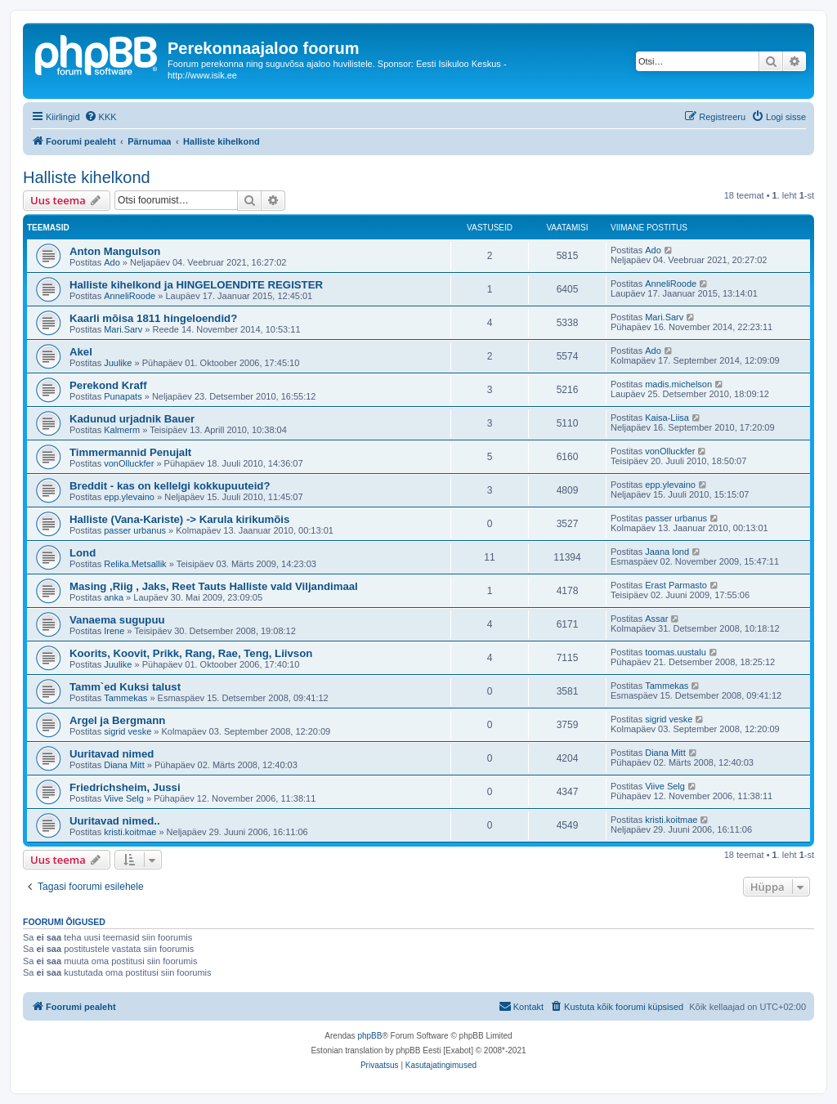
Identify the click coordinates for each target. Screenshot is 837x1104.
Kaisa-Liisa (667, 417)
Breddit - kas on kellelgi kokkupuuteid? (169, 486)
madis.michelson (678, 384)
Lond (82, 553)
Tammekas (125, 698)
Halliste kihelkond (86, 177)
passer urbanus (135, 530)
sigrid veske (127, 731)
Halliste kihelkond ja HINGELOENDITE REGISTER (196, 285)
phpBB (369, 1035)
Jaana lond (667, 551)
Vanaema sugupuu (117, 620)
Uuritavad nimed (111, 754)
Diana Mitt (124, 765)
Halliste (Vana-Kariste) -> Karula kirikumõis (179, 519)
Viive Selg (124, 798)
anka (113, 597)
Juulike (118, 363)
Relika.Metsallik (135, 564)
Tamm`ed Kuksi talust (125, 687)
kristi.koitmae (130, 832)
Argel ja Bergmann (117, 720)
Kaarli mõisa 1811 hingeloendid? (153, 318)
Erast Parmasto (676, 585)
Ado (112, 262)
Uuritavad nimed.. (114, 821)
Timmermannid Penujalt (130, 452)
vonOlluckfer (129, 463)
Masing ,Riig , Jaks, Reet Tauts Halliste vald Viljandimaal (213, 586)
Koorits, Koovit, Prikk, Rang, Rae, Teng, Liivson (190, 653)
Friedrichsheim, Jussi (125, 787)
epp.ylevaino (129, 497)
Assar (656, 619)
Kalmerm (122, 430)
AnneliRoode (129, 296)
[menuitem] (100, 117)
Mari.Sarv (123, 329)
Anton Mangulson (114, 251)
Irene (114, 631)
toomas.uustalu (675, 652)
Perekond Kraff (108, 385)
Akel (80, 352)
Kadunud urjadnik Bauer (132, 419)
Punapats (122, 396)
